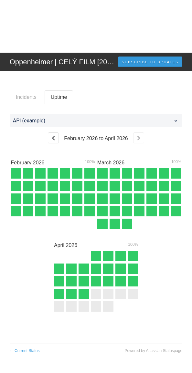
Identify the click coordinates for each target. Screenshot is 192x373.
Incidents (26, 97)
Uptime (59, 97)
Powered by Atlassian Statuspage (154, 350)
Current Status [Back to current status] (25, 350)
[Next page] (138, 137)
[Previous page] (53, 137)
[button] (150, 62)
